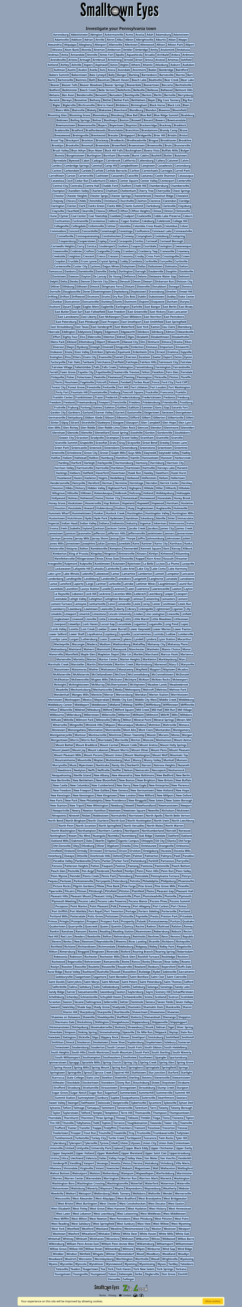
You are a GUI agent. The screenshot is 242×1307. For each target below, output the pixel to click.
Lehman (137, 599)
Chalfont (126, 186)
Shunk (149, 1027)
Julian (101, 543)
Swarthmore (166, 1098)
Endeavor (56, 352)
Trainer (72, 1128)
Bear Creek (171, 80)
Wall (155, 1168)
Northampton (87, 831)
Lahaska (98, 569)
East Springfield (176, 322)
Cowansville (60, 251)
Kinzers (142, 553)
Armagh (85, 60)
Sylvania (55, 1108)
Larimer (101, 584)
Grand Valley (130, 438)
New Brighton (146, 780)
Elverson (58, 347)
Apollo (120, 55)
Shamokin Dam (153, 1007)
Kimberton (60, 553)
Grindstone (74, 453)
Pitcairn (70, 891)
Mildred (80, 710)
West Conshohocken (132, 1203)
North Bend (55, 820)
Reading (105, 931)
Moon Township (134, 735)
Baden (152, 70)
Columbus (170, 226)
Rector (187, 931)
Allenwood (147, 45)
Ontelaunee (148, 846)
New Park (71, 800)
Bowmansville (87, 125)
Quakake (188, 921)
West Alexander (82, 1198)
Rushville (103, 972)
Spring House (62, 1067)
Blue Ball (132, 115)
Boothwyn (110, 120)
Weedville (57, 1193)
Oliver (101, 846)
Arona (149, 60)
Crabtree (76, 251)
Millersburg (73, 715)
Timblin (145, 1118)
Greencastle (79, 448)
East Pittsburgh (89, 322)
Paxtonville (162, 866)
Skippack (161, 1032)
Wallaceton (168, 1168)
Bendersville (85, 95)
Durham (172, 301)
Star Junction (157, 1072)
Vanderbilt (185, 1158)
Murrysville (59, 765)
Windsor (71, 1254)
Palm (127, 856)
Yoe (103, 1269)
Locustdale (124, 624)
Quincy (128, 926)
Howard (89, 508)
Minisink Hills (94, 725)
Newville (153, 810)
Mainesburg (59, 649)
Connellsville (65, 236)
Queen (104, 926)
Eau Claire (168, 327)
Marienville (63, 659)
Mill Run (170, 710)
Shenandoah (152, 1017)
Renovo (175, 936)
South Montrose (98, 1052)
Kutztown (119, 563)
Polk (114, 906)
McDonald (182, 674)
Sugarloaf (111, 1093)
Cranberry (129, 251)
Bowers (160, 120)
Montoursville (97, 735)
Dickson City (184, 281)
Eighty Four (70, 337)
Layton (188, 589)
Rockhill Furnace (148, 957)
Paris (96, 861)
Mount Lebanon (98, 750)
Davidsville (186, 271)
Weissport (84, 1193)
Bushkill (156, 155)
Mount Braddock (86, 745)
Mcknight (60, 684)
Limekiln (56, 614)
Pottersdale (77, 916)
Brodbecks (118, 140)
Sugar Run (95, 1093)
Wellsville (154, 1193)
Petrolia (135, 881)
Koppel (140, 558)
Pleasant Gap (165, 891)
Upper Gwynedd (62, 1153)
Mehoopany (133, 689)
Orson (123, 851)
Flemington (144, 377)
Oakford (173, 836)
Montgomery (181, 730)
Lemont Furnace (61, 604)
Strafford (59, 1088)
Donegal (174, 286)
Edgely (98, 332)
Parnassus (167, 861)
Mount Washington (137, 755)
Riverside (113, 951)
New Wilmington (97, 805)
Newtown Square (134, 810)
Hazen (78, 478)
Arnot (139, 60)
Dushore (54, 307)
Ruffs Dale (184, 967)
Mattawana (108, 669)
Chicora (71, 201)
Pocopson (61, 906)
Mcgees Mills (99, 679)
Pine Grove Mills (165, 886)
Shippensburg (140, 1022)
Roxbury (153, 967)
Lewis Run (184, 604)
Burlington (94, 155)
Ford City (167, 382)
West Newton (98, 1219)
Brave (184, 130)
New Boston (127, 780)
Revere (56, 941)
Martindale (105, 664)
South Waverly (181, 1052)
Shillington (102, 1022)
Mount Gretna (148, 745)
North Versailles (134, 825)
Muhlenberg (114, 760)
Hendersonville (60, 483)
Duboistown (156, 296)
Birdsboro (122, 105)
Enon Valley (82, 352)
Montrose (115, 735)
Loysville (124, 634)
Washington (182, 1178)
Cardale (86, 170)
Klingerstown (85, 558)
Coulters (122, 246)
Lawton (176, 589)
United (69, 1148)
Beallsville (155, 80)
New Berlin (183, 775)
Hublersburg (104, 508)
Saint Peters (129, 982)
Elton (188, 342)
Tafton (67, 1108)
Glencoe (142, 427)
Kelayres (71, 548)
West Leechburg (104, 1213)
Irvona (54, 528)
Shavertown (140, 1012)
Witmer (111, 1254)
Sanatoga (166, 987)
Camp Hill (111, 165)
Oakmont (77, 841)
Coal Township (97, 216)
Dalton (183, 266)
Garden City (58, 412)
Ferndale (186, 372)
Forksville (109, 387)
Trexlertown (60, 1133)
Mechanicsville (102, 689)
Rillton (53, 951)
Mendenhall (61, 694)
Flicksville (160, 377)
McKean (144, 679)
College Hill (180, 221)
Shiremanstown (59, 1027)
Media (119, 689)
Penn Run (167, 871)
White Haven (148, 1234)
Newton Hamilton (94, 810)
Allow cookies (212, 1301)
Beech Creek (88, 90)
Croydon (59, 261)
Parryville (183, 861)
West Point (182, 1219)
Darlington (126, 271)
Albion (129, 39)
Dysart (67, 307)
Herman (107, 483)
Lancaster (188, 574)
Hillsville (72, 493)
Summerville (164, 1093)
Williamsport (165, 1244)
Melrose (161, 689)
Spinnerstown (58, 1062)
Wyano (53, 1264)
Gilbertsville (175, 417)
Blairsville (78, 110)
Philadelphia (150, 881)
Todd (96, 1123)
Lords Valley (59, 629)
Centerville (184, 181)
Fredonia (169, 397)
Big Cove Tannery (169, 100)
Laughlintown (167, 584)
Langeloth (140, 579)
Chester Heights (76, 196)
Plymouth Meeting (64, 901)
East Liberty (89, 317)
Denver (85, 281)
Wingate (98, 1254)
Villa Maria (183, 1163)
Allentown (131, 45)
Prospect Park (110, 921)
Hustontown (57, 518)
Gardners (74, 412)
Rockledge (168, 957)
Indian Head (69, 523)
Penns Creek (91, 876)
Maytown (169, 669)
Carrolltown (56, 176)
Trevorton (168, 1128)
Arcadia (150, 55)
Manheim (153, 649)
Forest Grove (76, 387)
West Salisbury (81, 1224)
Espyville (186, 352)
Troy (131, 1133)
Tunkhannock (63, 1138)
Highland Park (117, 488)
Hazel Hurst (178, 473)
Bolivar (97, 120)
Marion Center (108, 659)
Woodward (55, 1259)
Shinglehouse (120, 1022)
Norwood (184, 831)
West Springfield (103, 1224)
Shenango (169, 1017)
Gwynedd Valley (168, 453)
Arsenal (160, 60)
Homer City (112, 498)
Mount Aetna (182, 740)
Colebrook (163, 221)
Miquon (110, 725)
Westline (116, 1229)
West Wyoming (181, 1224)
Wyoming (130, 1264)
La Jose (160, 563)
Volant (99, 1168)
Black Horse (157, 105)
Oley (76, 846)
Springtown (57, 1072)
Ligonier (177, 609)
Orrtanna (111, 851)
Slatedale (54, 1037)
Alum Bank (72, 50)
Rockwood (58, 962)
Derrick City (100, 281)
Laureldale (56, 589)
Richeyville (183, 941)
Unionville (56, 1148)
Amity (154, 50)
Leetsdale (60, 599)
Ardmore (188, 55)
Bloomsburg (101, 115)
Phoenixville (186, 881)
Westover (170, 1229)
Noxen (72, 836)
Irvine (190, 523)
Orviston (135, 851)
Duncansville (90, 301)
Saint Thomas (173, 982)
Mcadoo (183, 669)
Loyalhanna (94, 634)
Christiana (110, 201)
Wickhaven (97, 1239)
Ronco (136, 962)
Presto (154, 916)
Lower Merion (162, 629)
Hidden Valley (96, 488)
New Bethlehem (82, 780)
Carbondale (71, 170)
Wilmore (127, 1249)
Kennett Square (151, 548)
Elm (142, 342)
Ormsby (82, 851)
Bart (190, 75)
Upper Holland (85, 1153)
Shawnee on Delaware (65, 1017)
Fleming (129, 377)
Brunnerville (182, 145)
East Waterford (124, 327)
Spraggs (74, 1062)
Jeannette (84, 533)
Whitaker (104, 1234)
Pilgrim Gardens (83, 886)
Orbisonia (182, 846)
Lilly (188, 609)
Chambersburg (158, 186)
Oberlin (100, 841)
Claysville (58, 211)
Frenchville (119, 402)
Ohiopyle (147, 841)
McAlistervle (81, 674)
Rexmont (88, 941)
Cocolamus (98, 221)
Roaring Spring (165, 951)
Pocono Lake (86, 901)
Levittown (169, 604)
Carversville (85, 176)
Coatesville (144, 216)
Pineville (183, 886)
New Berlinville (60, 780)
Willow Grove (58, 1249)
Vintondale (70, 1168)
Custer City (80, 266)
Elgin (131, 337)
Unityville (82, 1148)
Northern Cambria (110, 831)
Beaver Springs (114, 85)
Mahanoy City (156, 644)
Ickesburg (147, 518)
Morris (74, 740)
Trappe (97, 1128)
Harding (63, 463)
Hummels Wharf (59, 513)
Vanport (89, 1163)
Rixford (125, 951)
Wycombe (66, 1264)
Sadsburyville (64, 977)
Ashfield (186, 60)
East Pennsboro (174, 317)
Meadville (62, 689)
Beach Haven (120, 80)
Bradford (77, 130)
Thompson (160, 1113)
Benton (147, 95)
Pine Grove (145, 886)
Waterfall (136, 1183)
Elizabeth (142, 337)
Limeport (70, 614)
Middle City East (122, 700)
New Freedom (62, 790)
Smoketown (100, 1042)
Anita (64, 55)
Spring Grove (185, 1062)
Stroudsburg (147, 1088)
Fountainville (98, 392)
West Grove (97, 1208)
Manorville (56, 654)
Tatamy (163, 1108)
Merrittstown (179, 694)
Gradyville (97, 438)
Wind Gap (168, 1249)
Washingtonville (117, 1183)
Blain (186, 105)
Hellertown (178, 478)
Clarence (155, 201)
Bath (92, 80)
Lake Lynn (54, 574)
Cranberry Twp (148, 251)
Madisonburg (121, 644)
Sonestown (62, 1047)
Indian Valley (88, 523)
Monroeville (113, 730)
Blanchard (120, 110)
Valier (103, 1158)
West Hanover (116, 1208)
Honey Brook (182, 498)
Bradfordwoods (96, 130)
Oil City (160, 841)
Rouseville (108, 967)
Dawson (73, 276)
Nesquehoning (61, 775)
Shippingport (178, 1022)
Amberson (114, 50)
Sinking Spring (87, 1032)
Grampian (112, 438)
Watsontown (60, 1188)
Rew (77, 941)
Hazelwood (64, 478)
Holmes (73, 498)
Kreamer (181, 558)
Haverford (102, 473)
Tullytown (183, 1133)
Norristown (136, 815)
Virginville (86, 1168)
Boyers (102, 125)
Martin (91, 664)
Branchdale (115, 130)
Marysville (187, 664)
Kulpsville (86, 563)
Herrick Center (169, 483)
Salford (188, 982)
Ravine (93, 931)
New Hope (182, 790)
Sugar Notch (78, 1093)
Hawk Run (134, 473)
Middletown (99, 705)
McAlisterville (62, 674)
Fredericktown (151, 397)
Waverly (92, 1188)
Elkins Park (57, 342)
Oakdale (160, 836)
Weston (156, 1229)
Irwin (64, 528)
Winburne (153, 1249)
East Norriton (152, 317)
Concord (73, 231)
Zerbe (138, 1274)
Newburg (117, 805)
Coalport (128, 216)
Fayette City (86, 372)
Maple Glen (88, 654)
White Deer (130, 1234)
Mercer (108, 694)
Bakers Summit (59, 75)
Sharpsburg (87, 1012)
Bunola (59, 155)
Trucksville (144, 1133)
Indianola (117, 523)
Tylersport (75, 1143)
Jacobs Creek (137, 528)
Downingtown (102, 291)
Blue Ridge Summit (166, 115)
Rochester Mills (110, 957)
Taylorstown (71, 1113)
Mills (175, 715)
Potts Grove (95, 916)
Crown (185, 256)
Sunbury (102, 1098)
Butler (168, 155)
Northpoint (132, 831)
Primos (52, 921)
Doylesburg (121, 291)
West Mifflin (61, 1219)
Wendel (167, 1193)
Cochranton (62, 221)
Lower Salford (58, 634)
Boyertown (116, 125)
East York (143, 327)
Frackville (152, 392)
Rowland (140, 967)
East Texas (82, 327)
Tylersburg (59, 1143)
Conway (129, 236)
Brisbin (172, 135)
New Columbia (79, 785)
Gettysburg (75, 417)
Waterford (151, 1183)
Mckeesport (180, 679)
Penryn (186, 876)
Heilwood (133, 478)
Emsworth (182, 347)
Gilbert (146, 417)
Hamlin (135, 458)
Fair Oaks (74, 362)
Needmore (64, 770)
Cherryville (163, 191)
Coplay (102, 241)
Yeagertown (90, 1269)
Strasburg (73, 1088)
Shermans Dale (65, 1022)
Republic (188, 936)
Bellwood (167, 90)
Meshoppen (72, 700)
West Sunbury (126, 1224)
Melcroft (148, 689)
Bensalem (115, 95)
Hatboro (74, 473)
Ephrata (110, 352)
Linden (138, 614)
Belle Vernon (106, 90)
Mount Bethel (64, 745)
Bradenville (62, 130)
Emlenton (137, 347)
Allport (189, 45)
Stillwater (58, 1082)
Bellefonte (124, 90)
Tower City (171, 1123)
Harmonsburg (124, 463)
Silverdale (55, 1032)
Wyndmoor (96, 1264)
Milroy (116, 720)
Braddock (180, 125)
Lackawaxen (63, 569)
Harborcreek (183, 458)
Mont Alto (129, 730)
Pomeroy (124, 906)
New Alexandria (122, 775)
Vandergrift (59, 1163)
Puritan (175, 921)
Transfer (84, 1128)
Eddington (68, 332)
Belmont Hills (184, 90)
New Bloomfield (106, 780)
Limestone (99, 614)
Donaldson (159, 286)
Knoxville (127, 558)
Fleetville (100, 377)
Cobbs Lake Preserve (167, 216)
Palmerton (151, 856)
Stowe (156, 1082)
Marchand (151, 654)
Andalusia (183, 50)
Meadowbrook (178, 684)
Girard (75, 422)
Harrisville (102, 468)
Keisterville (57, 548)
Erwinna (172, 352)
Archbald (163, 55)
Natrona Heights (164, 765)
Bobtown (62, 120)
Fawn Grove (68, 372)
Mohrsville (169, 725)
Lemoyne (80, 604)
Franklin (181, 392)
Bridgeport (128, 135)
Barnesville (166, 75)
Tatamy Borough (181, 1108)
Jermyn (56, 538)
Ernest (161, 352)
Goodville (136, 432)
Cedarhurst (98, 181)
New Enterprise (159, 785)
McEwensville (80, 679)
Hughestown (145, 508)
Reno (164, 936)
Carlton (135, 170)
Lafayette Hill (82, 569)
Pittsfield (111, 891)
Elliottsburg (86, 342)
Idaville (161, 518)
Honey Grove (57, 503)
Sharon (187, 1007)
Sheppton (184, 1017)
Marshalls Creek (58, 664)
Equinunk (124, 352)
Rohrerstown (92, 962)
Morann (164, 735)
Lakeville (87, 574)
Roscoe (157, 962)
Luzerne (115, 639)
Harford (76, 463)
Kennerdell (131, 548)
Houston (60, 508)
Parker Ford (121, 861)
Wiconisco (112, 1239)
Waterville (183, 1183)
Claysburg (184, 206)
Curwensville (62, 266)
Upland (118, 1148)
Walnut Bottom (60, 1173)
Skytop (173, 1032)
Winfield (85, 1254)
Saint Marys (91, 982)
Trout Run (89, 1133)
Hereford (94, 483)
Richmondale (106, 946)
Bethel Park (121, 100)
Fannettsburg (144, 367)
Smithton (58, 1042)
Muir (127, 760)
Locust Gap (107, 624)
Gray (122, 443)
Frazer (99, 397)
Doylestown (138, 291)
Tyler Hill (181, 1138)
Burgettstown (76, 155)
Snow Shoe (118, 1042)
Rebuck (176, 931)
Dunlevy (106, 301)
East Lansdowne (68, 317)
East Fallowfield (95, 312)
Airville (99, 39)
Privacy (112, 1295)
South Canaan (116, 1047)
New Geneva (120, 790)
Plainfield (138, 891)
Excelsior (144, 357)
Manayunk (120, 649)
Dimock (95, 286)
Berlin (158, 95)
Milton (127, 720)
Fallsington (125, 367)
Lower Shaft (77, 634)
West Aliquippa (105, 1198)
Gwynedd (150, 453)
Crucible (73, 261)
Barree (180, 75)
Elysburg (82, 347)
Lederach (140, 594)
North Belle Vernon (177, 815)
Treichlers (125, 1128)
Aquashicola (134, 55)
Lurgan (74, 639)
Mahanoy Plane (178, 644)
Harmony (141, 463)
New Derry (123, 785)
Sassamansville (88, 992)
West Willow (161, 1224)
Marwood (160, 664)
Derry (114, 281)
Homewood (147, 498)
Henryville (78, 483)
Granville (177, 438)
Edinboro (143, 332)
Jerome (67, 538)
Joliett (186, 538)
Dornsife (55, 291)
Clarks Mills (114, 206)
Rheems (121, 941)
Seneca (150, 1002)
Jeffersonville (136, 533)
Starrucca (58, 1077)
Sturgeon (183, 1088)
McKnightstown (78, 684)
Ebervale (54, 332)
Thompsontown (179, 1113)
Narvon (146, 765)
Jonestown (73, 543)
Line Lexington (155, 614)
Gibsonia (122, 417)
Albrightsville (144, 39)
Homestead (130, 498)
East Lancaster (177, 312)
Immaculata (185, 518)
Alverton (99, 50)
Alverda (86, 50)
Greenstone (147, 448)
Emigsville (122, 347)
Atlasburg (161, 65)
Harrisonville (84, 468)
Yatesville (62, 1269)
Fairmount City (168, 362)
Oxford (117, 856)
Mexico (87, 700)
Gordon (150, 432)
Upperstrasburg (179, 1153)
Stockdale (73, 1082)
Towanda (156, 1123)
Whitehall (54, 1239)
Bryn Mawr (95, 150)
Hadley (186, 453)
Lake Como (158, 569)
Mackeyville (61, 644)
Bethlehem (138, 100)
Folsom (113, 382)
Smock (70, 1042)
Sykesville (170, 1103)
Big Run (188, 100)
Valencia (91, 1158)
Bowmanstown (65, 125)
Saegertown (83, 977)
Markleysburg (168, 659)
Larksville (114, 584)
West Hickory (157, 1208)
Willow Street (94, 1249)
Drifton (64, 296)
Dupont (144, 301)
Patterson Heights (76, 866)
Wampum (127, 1173)
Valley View (134, 1158)
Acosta (139, 34)
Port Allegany (142, 906)
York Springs (165, 1269)
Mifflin (139, 705)
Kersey (176, 548)
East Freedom (117, 312)
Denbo (74, 281)
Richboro (168, 941)
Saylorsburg (135, 992)
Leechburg (155, 594)
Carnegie (166, 170)
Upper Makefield (108, 1153)
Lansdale (171, 579)
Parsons (57, 866)
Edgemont (111, 332)
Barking (134, 75)
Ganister (147, 407)
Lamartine (128, 574)
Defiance (129, 276)
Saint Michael (110, 982)
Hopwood (158, 503)
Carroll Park (182, 170)
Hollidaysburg (165, 493)
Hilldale (149, 488)
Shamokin (134, 1007)
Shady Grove (101, 1007)
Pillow (100, 886)
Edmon (170, 332)
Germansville (56, 417)
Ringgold (83, 951)
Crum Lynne (89, 261)
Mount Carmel (109, 745)
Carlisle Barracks (117, 170)
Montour (80, 735)
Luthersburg (89, 639)
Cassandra (118, 176)
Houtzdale (74, 508)
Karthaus (176, 543)
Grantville (162, 438)
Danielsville (85, 271)
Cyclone (95, 266)
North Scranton (86, 825)
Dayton (86, 276)
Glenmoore (171, 427)
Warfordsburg (165, 1173)
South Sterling (161, 1052)
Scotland (160, 997)
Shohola (119, 1027)
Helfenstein (149, 478)
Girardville (88, 422)
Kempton (116, 548)
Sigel (171, 1027)
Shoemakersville (101, 1027)
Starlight (186, 1072)
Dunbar (57, 301)
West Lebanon (82, 1213)
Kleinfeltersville (65, 558)
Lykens (126, 639)
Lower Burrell (118, 629)
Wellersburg (102, 1193)
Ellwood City (130, 342)
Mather (94, 669)
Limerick (84, 614)
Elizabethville (180, 337)
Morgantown (59, 740)
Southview (129, 1057)
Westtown (59, 1234)
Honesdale (164, 498)
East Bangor (152, 307)
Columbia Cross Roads (147, 226)
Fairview (186, 362)
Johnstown (173, 538)
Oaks (89, 841)
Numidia (113, 836)
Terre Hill (126, 1113)
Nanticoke (102, 765)
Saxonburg (107, 992)
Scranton (55, 1002)
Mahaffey (139, 644)
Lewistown (91, 609)
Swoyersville (120, 1103)
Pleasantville (123, 896)
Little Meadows (162, 619)
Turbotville (82, 1138)
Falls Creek (109, 367)
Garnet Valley (104, 412)
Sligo (95, 1037)
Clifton (123, 211)
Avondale (124, 70)
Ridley (153, 946)
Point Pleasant (99, 906)
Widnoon (128, 1239)
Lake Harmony (177, 569)
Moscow (148, 740)
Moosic (151, 735)
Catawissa (57, 181)
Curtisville (181, 261)
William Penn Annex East (83, 1244)
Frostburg (186, 402)
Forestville (94, 387)
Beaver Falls (69, 85)
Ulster (124, 1143)
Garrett (120, 412)
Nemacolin (142, 770)
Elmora (166, 342)
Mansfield (71, 654)
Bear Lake (187, 80)
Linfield (186, 614)
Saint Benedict (118, 977)
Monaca (184, 725)
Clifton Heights (140, 211)
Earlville (137, 307)
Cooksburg (161, 236)
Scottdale (187, 997)
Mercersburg (124, 694)
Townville (186, 1123)
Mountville (84, 760)
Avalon (82, 70)
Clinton (168, 211)
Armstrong (115, 60)
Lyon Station (167, 639)
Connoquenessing (87, 236)
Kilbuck (187, 548)
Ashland (52, 65)
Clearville (87, 211)
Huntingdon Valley (157, 513)
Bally (111, 75)
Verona (137, 1163)
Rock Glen (128, 957)
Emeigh (95, 347)
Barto (51, 80)
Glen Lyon (184, 422)
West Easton (176, 1203)
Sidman (160, 1027)
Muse (72, 765)
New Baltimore (144, 775)
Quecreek (91, 926)
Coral (112, 241)
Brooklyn (57, 145)
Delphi (54, 281)
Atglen (124, 65)
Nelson (128, 770)
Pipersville (55, 891)
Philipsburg (168, 881)
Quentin (116, 926)
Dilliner (55, 286)
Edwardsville (185, 332)
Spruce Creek (102, 1072)
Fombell (126, 382)
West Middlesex (150, 1213)
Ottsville (82, 856)
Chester (59, 196)
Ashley (64, 65)
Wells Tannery (121, 1193)
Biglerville (69, 105)
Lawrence (143, 589)
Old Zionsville (62, 846)
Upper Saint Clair (156, 1153)
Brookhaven (169, 140)
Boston (124, 120)
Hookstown (75, 503)
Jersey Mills (82, 538)
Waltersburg (111, 1173)
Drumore (93, 296)
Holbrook (121, 493)
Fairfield (118, 362)
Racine (139, 926)
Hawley (148, 473)
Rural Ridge (54, 972)
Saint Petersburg (151, 982)
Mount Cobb (129, 745)
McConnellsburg (138, 674)
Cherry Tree (146, 191)
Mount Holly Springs (173, 745)
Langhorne (156, 579)
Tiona (166, 1118)
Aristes (72, 60)
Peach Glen (58, 871)
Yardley (173, 1264)
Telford (85, 1113)
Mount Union (114, 755)
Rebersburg (161, 931)
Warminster (184, 1173)
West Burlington (86, 1203)
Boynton (131, 125)
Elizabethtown (160, 337)
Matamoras (79, 669)
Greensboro (111, 448)
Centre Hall (92, 186)
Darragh (140, 271)
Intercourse (176, 523)
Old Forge (184, 841)
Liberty (120, 609)
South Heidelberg (175, 1047)
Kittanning (182, 553)
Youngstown (63, 1274)
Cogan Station (130, 221)
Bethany (95, 100)
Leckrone (105, 594)
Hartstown (133, 468)
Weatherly (170, 1188)
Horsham (172, 503)
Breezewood (62, 135)
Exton (178, 357)
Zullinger (128, 1279)
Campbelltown (128, 165)
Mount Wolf (159, 755)
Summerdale (128, 1093)
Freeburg (183, 397)
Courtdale (149, 246)
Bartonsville (65, 80)
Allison (160, 45)
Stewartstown (181, 1077)
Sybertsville (138, 1103)
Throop (120, 1118)
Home (99, 498)
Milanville (66, 710)
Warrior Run (129, 1178)
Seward (55, 1007)
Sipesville (128, 1032)
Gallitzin (133, 407)
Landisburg (91, 579)
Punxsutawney (158, 921)
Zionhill (183, 1274)
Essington (56, 357)
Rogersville (74, 962)
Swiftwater (88, 1103)
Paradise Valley (63, 861)
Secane (79, 1002)
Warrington (111, 1178)
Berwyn (67, 100)
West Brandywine (149, 1198)
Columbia (124, 226)
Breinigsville (81, 135)
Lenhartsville (97, 604)
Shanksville (172, 1007)
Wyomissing (147, 1264)
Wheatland (89, 1234)
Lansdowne (187, 579)
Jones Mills (57, 543)
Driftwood (78, 296)
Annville (92, 55)
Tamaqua (93, 1108)
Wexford (73, 1234)
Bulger (185, 150)
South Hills (79, 1052)
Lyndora (151, 639)
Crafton (89, 251)
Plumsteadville (152, 896)
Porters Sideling (148, 911)
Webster (184, 1188)
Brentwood (98, 135)
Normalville (118, 815)
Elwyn (70, 347)
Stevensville (162, 1077)
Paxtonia (147, 866)
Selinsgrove (93, 1002)
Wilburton (142, 1239)
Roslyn (55, 967)
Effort (56, 337)
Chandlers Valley (78, 191)
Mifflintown (170, 705)
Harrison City (175, 463)
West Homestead (180, 1208)
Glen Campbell (150, 422)
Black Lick (173, 105)
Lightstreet (162, 609)
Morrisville (121, 740)
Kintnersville (126, 553)
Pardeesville (83, 861)
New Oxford (183, 795)
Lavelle (106, 589)
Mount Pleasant (179, 750)
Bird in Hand (105, 105)
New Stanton (58, 805)
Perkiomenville (83, 881)
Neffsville (103, 770)
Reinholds (139, 936)
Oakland (186, 836)
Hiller (159, 488)
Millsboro (186, 715)
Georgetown (184, 412)
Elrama (177, 342)
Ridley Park (167, 946)
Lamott (159, 574)
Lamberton (145, 574)
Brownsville (154, 145)
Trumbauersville (163, 1133)
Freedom (55, 402)
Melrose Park (177, 689)
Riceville (154, 941)
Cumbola (136, 261)
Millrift (164, 715)
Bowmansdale (176, 120)
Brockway (102, 140)
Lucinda (158, 634)
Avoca (111, 70)
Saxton (120, 992)
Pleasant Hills (59, 896)
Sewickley (68, 1007)
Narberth (133, 765)
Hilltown (86, 493)
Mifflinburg (153, 705)
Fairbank (88, 362)
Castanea (147, 176)
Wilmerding (112, 1249)
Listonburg (115, 619)
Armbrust (99, 60)
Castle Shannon (165, 176)
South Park (142, 1052)
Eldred (121, 337)
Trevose (182, 1128)
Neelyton (80, 770)
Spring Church (112, 1062)
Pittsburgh (96, 891)
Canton (56, 170)
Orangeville (166, 846)
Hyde (88, 518)
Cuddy (124, 261)
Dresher (171, 291)
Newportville (61, 810)
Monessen (58, 730)
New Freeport (82, 790)
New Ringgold (137, 800)
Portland (184, 911)
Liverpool (60, 624)
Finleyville (57, 377)
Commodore (58, 231)
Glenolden (187, 427)
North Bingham (76, 820)
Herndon (151, 483)
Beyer (152, 100)
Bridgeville (145, 135)
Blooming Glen (57, 115)
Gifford (134, 417)
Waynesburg (152, 1188)
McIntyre (130, 679)
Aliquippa (70, 45)
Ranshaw (67, 931)
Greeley (165, 443)
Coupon (136, 246)
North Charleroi (98, 820)
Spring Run (119, 1067)
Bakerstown (79, 75)
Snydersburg (135, 1042)
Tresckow (154, 1128)
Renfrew (153, 936)
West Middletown (174, 1213)
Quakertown (57, 926)
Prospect (92, 921)
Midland (114, 705)
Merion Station (158, 694)
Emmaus (151, 347)
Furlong (86, 407)
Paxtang (133, 866)
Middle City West (146, 700)
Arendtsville (58, 60)
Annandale (77, 55)
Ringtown (98, 951)
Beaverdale (134, 85)
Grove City (91, 453)
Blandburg (136, 110)
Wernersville (183, 1193)
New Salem (156, 800)
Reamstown (144, 931)
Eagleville (107, 307)
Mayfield (141, 669)
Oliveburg (87, 846)
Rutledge (145, 972)
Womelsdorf (126, 1254)
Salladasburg (110, 987)
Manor (186, 649)
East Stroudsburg (61, 327)
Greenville (58, 453)
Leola (136, 604)
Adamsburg (163, 34)
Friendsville (169, 402)
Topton (106, 1123)
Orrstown (96, 851)
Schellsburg (56, 997)
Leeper (169, 594)
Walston (94, 1173)
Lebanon (77, 594)
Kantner (146, 543)
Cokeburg (148, 221)
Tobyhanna (83, 1123)
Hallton (94, 458)
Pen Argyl (88, 871)
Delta (63, 281)
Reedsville (94, 936)
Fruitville (59, 407)
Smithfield (172, 1037)
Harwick (182, 468)
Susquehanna (130, 1098)
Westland (102, 1229)
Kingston (110, 553)
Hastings (61, 473)
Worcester (85, 1259)
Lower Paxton (182, 629)
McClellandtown (102, 674)
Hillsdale (184, 488)
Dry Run (118, 296)
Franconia (166, 392)
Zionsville (114, 1279)
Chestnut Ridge (164, 196)
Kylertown (134, 563)
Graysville (134, 443)
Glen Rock (128, 427)
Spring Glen (166, 1062)
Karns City (161, 543)
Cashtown (102, 176)
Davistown (59, 276)
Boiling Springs (80, 120)
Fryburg (73, 407)
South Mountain (121, 1052)
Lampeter (172, 574)
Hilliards (170, 488)
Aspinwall (101, 65)
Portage (131, 911)
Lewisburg (75, 609)
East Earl (77, 312)
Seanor (67, 1002)
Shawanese (157, 1012)
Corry (80, 246)
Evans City (89, 357)
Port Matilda (78, 911)
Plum (137, 896)
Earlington (123, 307)
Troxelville (120, 1133)
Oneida (126, 846)
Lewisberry (58, 609)
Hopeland (128, 503)
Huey (131, 508)
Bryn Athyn (78, 150)
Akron (111, 39)
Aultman (59, 70)
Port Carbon (161, 906)
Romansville (111, 962)
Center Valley (149, 181)
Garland (88, 412)
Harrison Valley (64, 468)
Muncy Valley (152, 760)
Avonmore (139, 70)
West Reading (60, 1224)
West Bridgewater (175, 1198)
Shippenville (160, 1022)
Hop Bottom (111, 503)
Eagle (77, 307)
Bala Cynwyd (97, 75)
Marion (91, 659)
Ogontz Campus (128, 841)
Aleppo (182, 39)
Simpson (70, 1032)
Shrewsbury (135, 1027)
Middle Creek (167, 700)
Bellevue (152, 90)
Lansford (65, 584)
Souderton (98, 1047)
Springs (183, 1067)
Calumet (172, 160)
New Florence (180, 785)
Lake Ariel (128, 569)
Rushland (89, 972)
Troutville (105, 1133)
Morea (175, 735)
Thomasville (143, 1113)
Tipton (190, 1118)
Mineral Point (142, 720)
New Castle (60, 785)
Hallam (67, 458)
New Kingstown (106, 795)
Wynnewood (114, 1264)
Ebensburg (184, 327)
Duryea (184, 301)
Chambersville (180, 186)
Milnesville (103, 720)
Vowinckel (112, 1168)
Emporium (166, 347)
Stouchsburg (141, 1082)
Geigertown (151, 412)
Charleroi (97, 191)
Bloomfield (179, 110)
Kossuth (168, 558)
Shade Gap (84, 1007)
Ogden (111, 841)
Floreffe (186, 377)
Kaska (188, 543)
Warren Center (74, 1178)
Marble (138, 654)
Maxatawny (126, 669)
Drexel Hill (185, 291)
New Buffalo (183, 780)
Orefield (56, 851)
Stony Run (123, 1082)
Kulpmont (70, 563)
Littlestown (181, 619)
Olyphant (113, 846)
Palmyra (166, 856)
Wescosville (62, 1198)
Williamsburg (145, 1244)
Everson (131, 357)
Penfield (117, 871)
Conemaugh (108, 231)
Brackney (165, 125)
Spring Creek (148, 1062)
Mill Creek (142, 710)
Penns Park (108, 876)
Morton (135, 740)
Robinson (76, 957)
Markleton (149, 659)
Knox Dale (112, 558)
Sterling (134, 1077)
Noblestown (101, 815)
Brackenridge (148, 125)
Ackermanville (114, 34)
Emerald (107, 347)
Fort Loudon (158, 387)
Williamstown (184, 1244)
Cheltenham (128, 191)
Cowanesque (182, 246)
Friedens (134, 402)
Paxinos (120, 866)
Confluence (142, 231)
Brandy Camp (169, 130)
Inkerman (159, 523)
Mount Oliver (140, 750)
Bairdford (182, 70)
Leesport (182, 594)
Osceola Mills (182, 851)
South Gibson (153, 1047)
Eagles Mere (91, 307)
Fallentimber (83, 367)
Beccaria (167, 85)
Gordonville (164, 432)
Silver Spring (185, 1027)
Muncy (137, 760)
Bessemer (80, 100)
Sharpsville (104, 1012)
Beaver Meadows (91, 85)
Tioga (156, 1118)
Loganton (140, 624)
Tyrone (104, 1143)
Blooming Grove (79, 115)
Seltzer (124, 1002)
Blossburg (117, 115)
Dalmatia (171, 266)
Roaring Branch (143, 951)
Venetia (115, 1163)
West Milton (79, 1219)
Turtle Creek (116, 1138)
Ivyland (87, 528)
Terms (102, 1295)
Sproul (88, 1072)
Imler (171, 518)
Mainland (75, 649)
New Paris (56, 800)
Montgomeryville (61, 735)
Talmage (79, 1108)
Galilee (121, 407)
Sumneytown (86, 1098)
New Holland (164, 790)
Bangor (122, 75)
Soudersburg (80, 1047)
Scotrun (173, 997)
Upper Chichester (162, 1148)
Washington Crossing (91, 1183)
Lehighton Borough (117, 599)
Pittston (124, 891)
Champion (58, 191)
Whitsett (81, 1239)
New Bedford (165, 775)
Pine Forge (129, 886)
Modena (140, 725)
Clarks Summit (133, 206)
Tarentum (141, 1108)
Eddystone (85, 332)
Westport (184, 1229)
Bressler (113, 135)
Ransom (81, 931)
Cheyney (57, 201)
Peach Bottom (181, 866)
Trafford (60, 1128)
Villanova (55, 1168)
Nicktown (183, 810)
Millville (68, 720)
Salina (73, 987)
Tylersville (90, 1143)
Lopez (184, 624)
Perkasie (65, 881)
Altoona (57, 50)
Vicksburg (167, 1163)
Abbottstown (79, 34)
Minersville (60, 725)
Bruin (168, 145)
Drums (105, 296)
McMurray (98, 684)
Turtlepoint (134, 1138)
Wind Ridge (184, 1249)
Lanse (53, 584)
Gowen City (66, 438)
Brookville (72, 145)
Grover (104, 453)
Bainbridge (166, 70)
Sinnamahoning (109, 1032)
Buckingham (133, 150)
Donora (187, 286)
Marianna (186, 654)
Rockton (183, 957)
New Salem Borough (179, 800)
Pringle (64, 921)
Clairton (141, 201)
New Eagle (139, 785)
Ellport (100, 342)
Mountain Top (179, 755)
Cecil (69, 181)
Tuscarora (150, 1138)
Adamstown (181, 34)
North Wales (155, 825)
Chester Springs (120, 196)
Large (89, 584)
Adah (150, 34)
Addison (76, 39)
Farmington (163, 367)
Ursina (54, 1158)
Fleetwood (115, 377)
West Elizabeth (60, 1208)
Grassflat (101, 443)
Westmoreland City (136, 1229)
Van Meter (151, 1158)
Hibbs (69, 488)
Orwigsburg (150, 851)
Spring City (130, 1062)
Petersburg (120, 881)
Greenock (95, 448)
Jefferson (99, 533)
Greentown (164, 448)
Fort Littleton (139, 387)
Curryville (166, 261)
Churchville (126, 201)
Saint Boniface (139, 977)
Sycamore (155, 1103)
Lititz (128, 619)
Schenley (72, 997)
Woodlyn (183, 1254)
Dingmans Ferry (112, 286)
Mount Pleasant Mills (67, 755)
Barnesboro (149, 75)
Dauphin (171, 271)
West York (58, 1229)
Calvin (185, 160)
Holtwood (86, 498)
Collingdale (78, 226)
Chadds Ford (110, 186)
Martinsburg (144, 664)
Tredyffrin (110, 1128)
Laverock (119, 589)
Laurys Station (89, 589)
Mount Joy (78, 750)
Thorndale (54, 1118)
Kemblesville (99, 548)
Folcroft (101, 382)
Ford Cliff (181, 382)
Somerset (184, 1042)
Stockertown (90, 1082)
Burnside (124, 155)
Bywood (74, 160)
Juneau (111, 543)
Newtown (114, 810)
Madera (92, 644)
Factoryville (58, 362)
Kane (136, 543)
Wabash (127, 1168)
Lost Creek (88, 629)
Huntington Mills (183, 513)
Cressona (127, 256)
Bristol (183, 135)
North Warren (174, 825)
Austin (71, 70)
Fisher (70, 377)
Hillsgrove (58, 493)
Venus (127, 1163)
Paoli (177, 856)
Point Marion (78, 906)
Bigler (56, 105)
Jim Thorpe (128, 538)
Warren (57, 1178)
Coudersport (107, 246)
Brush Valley (61, 150)
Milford (107, 710)
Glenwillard (102, 432)
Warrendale (93, 1178)
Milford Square (124, 710)
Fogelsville (87, 382)
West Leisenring (127, 1213)
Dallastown (155, 266)
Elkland (72, 342)
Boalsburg (187, 115)
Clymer (63, 216)
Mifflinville (187, 705)
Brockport (72, 140)
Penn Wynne (59, 876)
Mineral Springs (164, 720)
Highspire (135, 488)
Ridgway (141, 946)
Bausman (104, 80)
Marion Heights (130, 659)
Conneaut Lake (162, 231)
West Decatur (157, 1203)
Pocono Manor (137, 901)
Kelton (84, 548)
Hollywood (58, 498)
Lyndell (138, 639)
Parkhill (153, 861)
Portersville (169, 911)
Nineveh (74, 815)
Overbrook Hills (100, 856)
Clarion (71, 206)
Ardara (175, 55)
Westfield (73, 1229)
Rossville (80, 967)
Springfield (169, 1067)
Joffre (141, 538)
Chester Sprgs (99, 196)
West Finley (80, 1208)
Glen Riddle (88, 427)
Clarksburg (153, 206)
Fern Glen (172, 372)
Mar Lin (126, 654)
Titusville (68, 1123)
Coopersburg (67, 241)
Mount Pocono (93, 755)
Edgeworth (128, 332)
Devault (125, 281)
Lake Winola (71, 574)
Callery (160, 160)
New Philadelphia (91, 800)
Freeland (69, 402)
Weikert (71, 1193)
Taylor (56, 1113)
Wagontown (142, 1168)
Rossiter (67, 967)
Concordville (90, 231)
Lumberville (185, 634)
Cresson (113, 256)
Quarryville (75, 926)
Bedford (54, 90)
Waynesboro (134, 1188)
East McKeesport (110, 317)
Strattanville (91, 1088)
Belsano (54, 95)
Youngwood (98, 1274)
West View (144, 1224)
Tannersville (125, 1108)
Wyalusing (187, 1259)
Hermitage (136, 483)
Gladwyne (103, 422)
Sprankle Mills (91, 1062)
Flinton (173, 377)
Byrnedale (60, 160)
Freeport (104, 402)
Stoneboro (108, 1082)
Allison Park (175, 45)
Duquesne (158, 301)
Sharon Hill (70, 1012)
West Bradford (126, 1198)
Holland (148, 493)
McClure (120, 674)
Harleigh (89, 463)
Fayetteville (103, 372)
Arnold (128, 60)
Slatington (69, 1037)
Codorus (113, 221)
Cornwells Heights (63, 246)
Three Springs (104, 1118)
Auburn (175, 65)
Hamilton (122, 458)
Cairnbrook (113, 160)
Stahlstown (139, 1072)
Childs (82, 201)
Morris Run (88, 740)
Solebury (170, 1042)
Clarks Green (96, 206)
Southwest (146, 1057)
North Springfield (110, 825)
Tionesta (177, 1118)
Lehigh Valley (78, 599)
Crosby (139, 256)
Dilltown (81, 286)
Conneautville (183, 231)
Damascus (55, 271)
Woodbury (153, 1254)
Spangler (161, 1057)
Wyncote (81, 1264)
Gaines (97, 407)
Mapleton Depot (108, 654)
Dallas (142, 266)
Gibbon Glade (94, 417)
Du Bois (130, 296)
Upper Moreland (131, 1153)
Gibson (109, 417)
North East (118, 820)
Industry (131, 523)
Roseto (185, 962)
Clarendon (169, 201)
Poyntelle (142, 916)
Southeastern (111, 1057)
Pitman (81, 891)
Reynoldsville (104, 941)
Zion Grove (168, 1274)
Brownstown (136, 145)
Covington (165, 246)
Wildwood (168, 1239)
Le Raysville (61, 594)
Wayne (118, 1188)
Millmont (152, 715)
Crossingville (170, 256)
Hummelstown (81, 513)
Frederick (112, 397)
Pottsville (127, 916)
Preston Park (169, 916)
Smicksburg (155, 1037)
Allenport (100, 45)
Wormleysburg (104, 1259)
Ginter (55, 422)
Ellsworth (114, 342)
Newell (129, 805)
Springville (74, 1072)
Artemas (173, 60)
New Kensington (83, 795)
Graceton (82, 438)
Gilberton (159, 417)
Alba (120, 39)
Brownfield (119, 145)
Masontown (61, 669)
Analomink (167, 50)
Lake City (143, 569)
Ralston (177, 926)
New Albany (101, 775)
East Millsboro (132, 317)
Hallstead (80, 458)
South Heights (60, 1052)
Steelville (121, 1077)
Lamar (115, 574)
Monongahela (77, 730)
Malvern (89, 649)
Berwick (54, 100)
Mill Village (185, 710)
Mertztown (55, 700)
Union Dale (166, 1143)
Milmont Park (85, 720)
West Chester (108, 1203)
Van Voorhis (168, 1158)
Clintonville (182, 211)
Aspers (88, 65)
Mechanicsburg (81, 689)
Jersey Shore (100, 538)
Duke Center (186, 296)
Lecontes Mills (122, 594)
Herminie (121, 483)
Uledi (114, 1143)
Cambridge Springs (76, 165)
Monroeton (95, 730)
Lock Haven (90, 624)
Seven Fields (165, 1002)
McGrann (116, 679)
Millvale (56, 720)
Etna (68, 357)
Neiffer (116, 770)
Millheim (138, 715)
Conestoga (126, 231)
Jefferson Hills (116, 533)
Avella (94, 70)
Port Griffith (60, 911)
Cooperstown (87, 241)
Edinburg (157, 332)
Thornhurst (71, 1118)
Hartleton (117, 468)
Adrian (88, 39)
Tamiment (107, 1108)
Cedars (112, 181)
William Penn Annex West (118, 1244)
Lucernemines (142, 634)
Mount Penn (159, 750)
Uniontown (182, 1143)
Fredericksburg (130, 397)
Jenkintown (155, 533)
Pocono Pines (158, 901)
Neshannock (176, 770)
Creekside (58, 256)
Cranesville (167, 251)
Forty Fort (62, 392)
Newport (186, 805)
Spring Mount (100, 1067)
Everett (119, 357)
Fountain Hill (79, 392)
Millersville (109, 715)
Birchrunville (86, 105)
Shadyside (118, 1007)
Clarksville (169, 206)
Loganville (155, 624)
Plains (150, 891)
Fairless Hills (148, 362)
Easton (155, 327)
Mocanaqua (125, 725)
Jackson (99, 528)
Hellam (163, 478)
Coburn (187, 216)
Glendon (156, 427)
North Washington (63, 831)
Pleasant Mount (80, 896)
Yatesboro (186, 1264)
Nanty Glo (118, 765)
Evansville (105, 357)
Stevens (147, 1077)
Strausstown (109, 1088)
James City (167, 528)
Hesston (57, 488)
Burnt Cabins (140, 155)
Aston (114, 65)
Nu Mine (84, 836)
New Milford (146, 795)
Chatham (112, 191)
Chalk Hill (140, 186)
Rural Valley (72, 972)
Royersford (168, 967)
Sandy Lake (182, 987)
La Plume (173, 563)
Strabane (184, 1082)
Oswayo (69, 856)
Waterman (167, 1183)
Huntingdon (135, 513)
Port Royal (95, 911)
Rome (125, 962)
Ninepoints (59, 815)
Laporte (79, 584)
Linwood (77, 619)
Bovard (148, 120)
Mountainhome (65, 760)
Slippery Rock (109, 1037)
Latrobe (128, 584)
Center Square (128, 181)
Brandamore (149, 130)
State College (75, 1077)
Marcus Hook (169, 654)
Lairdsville (112, 569)
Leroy (146, 604)
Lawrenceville (160, 589)
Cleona (100, 211)
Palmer (137, 856)
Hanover (166, 458)
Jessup (114, 538)
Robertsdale (185, 951)
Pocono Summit (180, 901)
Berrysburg (185, 95)
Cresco (101, 256)
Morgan (187, 735)
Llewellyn (74, 624)
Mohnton (154, 725)
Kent (166, 548)
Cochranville (80, 221)
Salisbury (85, 987)
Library (131, 609)
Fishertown (84, 377)
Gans (158, 407)
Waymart (106, 1188)
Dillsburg (68, 286)
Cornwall (151, 241)
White (116, 1234)
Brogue (153, 140)
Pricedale (186, 916)
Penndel (75, 876)
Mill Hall (157, 710)
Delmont (184, 276)
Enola (68, 352)
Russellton (129, 972)
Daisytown (128, 266)
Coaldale (115, 216)
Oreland (69, 851)
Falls (97, 367)
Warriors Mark (148, 1178)
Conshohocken (111, 236)
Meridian (141, 694)
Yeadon (75, 1269)
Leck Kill (91, 594)
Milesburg (93, 710)
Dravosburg (156, 291)
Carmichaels (150, 170)
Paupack (107, 866)
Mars (182, 659)
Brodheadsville (137, 140)
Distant (130, 286)
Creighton (74, 256)
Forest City (59, 387)
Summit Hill (182, 1093)
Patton (95, 866)
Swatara (181, 1098)
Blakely (92, 110)
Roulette (94, 967)
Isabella (75, 528)
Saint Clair (157, 977)
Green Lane (179, 443)
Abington (96, 34)
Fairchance (103, 362)
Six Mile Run (145, 1032)
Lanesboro (124, 579)
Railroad (163, 926)
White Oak (182, 1234)
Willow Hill (76, 1249)
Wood (140, 1254)
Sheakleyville (105, 1017)
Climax (156, 211)
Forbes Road (141, 382)
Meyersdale (101, 700)
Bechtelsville (183, 85)
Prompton (77, 921)
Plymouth (185, 896)
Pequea (53, 881)
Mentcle (96, 694)
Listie (102, 619)
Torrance (119, 1123)
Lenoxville (124, 604)
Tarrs (153, 1108)
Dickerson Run (164, 281)
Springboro (135, 1067)
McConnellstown (162, 674)
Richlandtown (87, 946)
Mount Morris (120, 750)
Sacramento (187, 972)
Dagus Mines (110, 266)
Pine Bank (113, 886)
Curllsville (150, 261)
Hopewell (143, 503)
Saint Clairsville (177, 977)
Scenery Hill (163, 992)
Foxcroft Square (133, 392)
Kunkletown (102, 563)
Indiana (104, 523)
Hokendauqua (103, 493)
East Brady (186, 307)
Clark (82, 206)
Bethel (107, 100)
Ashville (76, 65)
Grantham (147, 438)
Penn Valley (183, 871)
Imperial (53, 523)
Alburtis (161, 39)
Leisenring (152, 599)
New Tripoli (76, 805)
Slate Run (186, 1032)
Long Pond (171, 624)
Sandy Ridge (57, 992)
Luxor (103, 639)
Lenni (111, 604)
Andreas (53, 55)
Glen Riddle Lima (109, 427)
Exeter (157, 357)
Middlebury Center (60, 705)
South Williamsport (67, 1057)
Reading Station (123, 931)
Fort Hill (123, 387)
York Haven (123, 1269)
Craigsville (103, 251)
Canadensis (164, 165)
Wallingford (185, 1168)
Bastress (81, 80)
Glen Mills (54, 427)
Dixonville (143, 286)
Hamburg (107, 458)
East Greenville (137, 312)
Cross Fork (153, 256)
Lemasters (168, 599)
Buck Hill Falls (114, 150)
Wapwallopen (145, 1173)
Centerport (167, 181)
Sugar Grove (60, 1093)
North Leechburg (183, 820)
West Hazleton (137, 1208)
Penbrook (103, 871)
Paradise (188, 856)
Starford (173, 1072)
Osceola (166, 851)
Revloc (67, 941)
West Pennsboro (120, 1219)
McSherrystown (117, 684)
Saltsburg (139, 987)
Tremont (139, 1128)
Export (167, 357)
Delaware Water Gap (162, 276)
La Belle (148, 563)
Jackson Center (116, 528)
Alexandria (55, 45)
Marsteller (78, 664)
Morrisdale (105, 740)
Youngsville (80, 1274)
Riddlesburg (126, 946)
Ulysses (135, 1143)
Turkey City (98, 1138)
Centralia (76, 186)
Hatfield (88, 473)
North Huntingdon (139, 820)
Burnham (109, 155)
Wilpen (140, 1249)
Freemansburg (86, 402)
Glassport (132, 422)
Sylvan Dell (186, 1103)
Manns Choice (171, 649)
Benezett (101, 95)
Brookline (185, 140)
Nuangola (99, 836)
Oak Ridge (145, 836)
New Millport (165, 795)
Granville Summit (66, 443)
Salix (97, 987)
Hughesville (163, 508)
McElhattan (61, 679)
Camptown (148, 165)
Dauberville (155, 271)
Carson (71, 176)
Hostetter (187, 503)
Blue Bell (146, 115)
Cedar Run (82, 181)
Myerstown (86, 765)
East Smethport (131, 322)
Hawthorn (162, 473)
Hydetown (116, 518)
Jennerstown (185, 533)
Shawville (89, 1017)
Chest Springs (181, 191)
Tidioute (133, 1118)
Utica (64, 1158)
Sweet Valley (57, 1103)
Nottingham (58, 836)
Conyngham (144, 236)
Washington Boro (63, 1183)
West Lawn (63, 1213)
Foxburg (114, 392)
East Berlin (170, 307)
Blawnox (164, 110)
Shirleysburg (80, 1027)
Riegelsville (184, 946)
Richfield (56, 946)
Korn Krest (154, 558)
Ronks (146, 962)
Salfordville (59, 987)
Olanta (171, 841)
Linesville (173, 614)
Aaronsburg (60, 34)
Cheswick (182, 196)
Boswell (136, 120)
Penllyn (129, 871)
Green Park (61, 448)
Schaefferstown (183, 992)
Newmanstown (168, 805)
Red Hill (53, 936)
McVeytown (137, 684)
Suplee (114, 1098)
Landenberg (55, 579)
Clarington (58, 206)
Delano (142, 276)
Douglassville (71, 291)
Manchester (137, 649)
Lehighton (95, 599)
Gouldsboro (182, 432)
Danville (101, 271)
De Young (115, 276)
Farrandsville (181, 367)
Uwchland (76, 1158)
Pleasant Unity (102, 896)
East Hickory (158, 312)
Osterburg (54, 856)
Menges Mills (80, 694)
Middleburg (186, 700)
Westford (87, 1229)
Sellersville (110, 1002)
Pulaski (141, 921)
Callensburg (146, 160)
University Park (101, 1148)
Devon (136, 281)
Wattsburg (78, 1188)
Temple (97, 1113)
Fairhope (132, 362)
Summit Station (65, 1098)
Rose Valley (171, 962)
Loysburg (111, 634)
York (111, 1269)
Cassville (132, 176)
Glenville (86, 432)
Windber (58, 1254)
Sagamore (99, 977)
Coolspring (178, 236)
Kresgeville (55, 563)
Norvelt (171, 831)
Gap (166, 407)
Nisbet (86, 815)
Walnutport (79, 1173)
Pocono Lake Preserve (111, 901)
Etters (77, 357)
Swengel (73, 1103)
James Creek (184, 528)
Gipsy (64, 422)
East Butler (62, 312)
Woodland (168, 1254)
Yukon (112, 1274)
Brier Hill (159, 135)
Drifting (52, 296)
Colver (184, 226)
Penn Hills (152, 871)
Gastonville (134, 412)
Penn (140, 871)
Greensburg (129, 448)
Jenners (170, 533)
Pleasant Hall (184, 891)
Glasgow (118, 422)
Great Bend (150, 443)
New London (127, 795)
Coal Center (78, 216)
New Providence (115, 800)
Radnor (151, 926)
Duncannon (72, 301)
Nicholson (168, 810)
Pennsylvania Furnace (165, 876)
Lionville (90, 619)
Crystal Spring (108, 261)
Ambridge (141, 50)
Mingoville (76, 725)
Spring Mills (81, 1067)
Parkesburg (138, 861)
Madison (105, 644)
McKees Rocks (161, 679)
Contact (125, 1295)
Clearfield (72, 211)
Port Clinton (179, 906)
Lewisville (106, 609)
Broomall (87, 145)
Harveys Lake (166, 468)
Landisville (108, 579)
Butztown (181, 155)
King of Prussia (79, 553)
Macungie (78, 644)
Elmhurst (154, 342)
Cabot (86, 160)
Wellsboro (139, 1193)
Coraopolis (125, 241)
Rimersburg (67, 951)
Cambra (57, 165)
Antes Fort (107, 55)
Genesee (167, 412)
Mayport (155, 669)
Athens (135, 65)
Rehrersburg (122, 936)
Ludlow (170, 634)
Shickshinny (84, 1022)
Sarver (71, 992)
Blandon (151, 110)
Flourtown (71, 382)
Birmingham (139, 105)
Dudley (171, 296)
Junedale (124, 543)
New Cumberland (102, 785)
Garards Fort (180, 407)
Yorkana (181, 1269)
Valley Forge (117, 1158)
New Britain (165, 780)
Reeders (79, 936)
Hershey (186, 483)
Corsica (91, 246)
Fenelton (158, 372)
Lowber (102, 629)
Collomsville (96, 226)
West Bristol (66, 1203)
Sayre (149, 992)
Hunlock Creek (115, 513)
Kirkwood (167, 553)
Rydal (156, 972)
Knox (100, 558)
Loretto (74, 629)
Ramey (188, 926)
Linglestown (61, 619)
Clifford (112, 211)
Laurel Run (185, 584)
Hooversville (93, 503)
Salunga (153, 987)
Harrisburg (157, 463)
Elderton (108, 337)
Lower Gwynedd (139, 629)
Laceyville (188, 563)
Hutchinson (74, 518)
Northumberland (153, 831)
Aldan (172, 39)
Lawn (130, 589)
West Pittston (163, 1219)
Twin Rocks (166, 1138)
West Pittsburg (142, 1219)
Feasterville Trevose (126, 372)
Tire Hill (55, 1123)
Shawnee (173, 1012)
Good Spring (120, 432)
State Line (92, 1077)
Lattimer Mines (146, 584)
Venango (102, 1163)
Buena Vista (151, 150)
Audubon (189, 65)
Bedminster (69, 90)
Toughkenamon (137, 1123)
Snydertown (154, 1042)
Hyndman (132, 518)
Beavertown (151, 85)
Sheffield (122, 1017)
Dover (86, 291)
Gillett (190, 417)
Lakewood (102, 574)
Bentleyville (132, 95)
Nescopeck (159, 770)
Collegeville (61, 226)
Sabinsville (170, 972)
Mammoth (104, 649)
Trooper (76, 1133)
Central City (60, 186)
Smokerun (83, 1042)
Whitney (68, 1239)
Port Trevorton (113, 911)
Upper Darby (184, 1148)
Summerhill (146, 1093)
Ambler (128, 50)
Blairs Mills (63, 110)
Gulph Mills (118, 453)
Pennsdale (142, 876)
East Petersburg (66, 322)
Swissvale (104, 1103)
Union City (149, 1143)
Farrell (54, 372)
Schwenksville (133, 997)
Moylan (98, 760)
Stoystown (169, 1082)
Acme (129, 34)
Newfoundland (146, 805)
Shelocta (136, 1017)
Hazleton (90, 478)
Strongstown (128, 1088)
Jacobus (153, 528)
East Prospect (110, 322)
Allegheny (85, 45)
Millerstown (91, 715)
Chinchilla (94, 201)
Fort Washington (179, 387)
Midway (128, 705)
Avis (102, 70)
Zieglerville (152, 1274)
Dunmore (130, 301)
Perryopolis (103, 881)
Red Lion (66, 936)
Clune (53, 216)
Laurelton (71, 589)
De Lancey (99, 276)
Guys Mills (134, 453)
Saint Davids (57, 982)
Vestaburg (151, 1163)
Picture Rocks (62, 886)
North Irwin (161, 820)
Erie (151, 352)
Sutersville (148, 1098)
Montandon (163, 730)
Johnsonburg (155, 538)
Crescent (88, 256)
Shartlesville (122, 1012)
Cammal (96, 165)
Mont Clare (145, 730)
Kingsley (96, 553)
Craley (116, 251)
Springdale (152, 1067)
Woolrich (70, 1259)
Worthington (124, 1259)
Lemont (183, 599)
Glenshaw (58, 432)
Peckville (73, 871)
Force (155, 382)
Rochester (91, 957)
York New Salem (143, 1269)
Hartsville (148, 468)
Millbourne (57, 715)
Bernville (170, 95)
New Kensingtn (60, 795)
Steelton (107, 1077)
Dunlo (118, 301)
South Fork (135, 1047)
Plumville (170, 896)
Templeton (111, 1113)
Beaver (54, 85)
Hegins (102, 478)
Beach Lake (139, 80)
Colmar (111, 226)
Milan (54, 710)
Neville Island (82, 775)
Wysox (161, 1264)
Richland (70, 946)
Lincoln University (120, 614)
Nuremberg (128, 836)
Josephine (88, 543)
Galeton (109, 407)
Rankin (54, 931)
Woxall (155, 1259)
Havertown (118, 473)
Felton (145, 372)
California (129, 160)
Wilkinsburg (56, 1244)
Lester (156, 604)
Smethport (139, 1037)
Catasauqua (185, 176)
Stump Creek (165, 1088)
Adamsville (62, 39)
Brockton (87, 140)
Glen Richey (70, 427)
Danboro (70, 271)
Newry (76, 810)
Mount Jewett (61, 750)
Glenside (73, 432)
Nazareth (184, 765)
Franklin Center (63, 397)
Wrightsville (170, 1259)
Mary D (174, 664)
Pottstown (112, 916)
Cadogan (98, 160)
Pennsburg (125, 876)
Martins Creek (124, 664)
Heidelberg (117, 478)
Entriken (97, 352)
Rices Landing (138, 941)
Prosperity (127, 921)
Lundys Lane (59, 639)
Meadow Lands (157, 684)
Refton (107, 936)
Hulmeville (181, 508)
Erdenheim (140, 352)
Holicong (135, 493)
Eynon (188, 357)
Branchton (132, 130)
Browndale (102, 145)
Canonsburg (183, 165)
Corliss (139, 241)
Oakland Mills (60, 841)
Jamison (70, 533)
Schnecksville (89, 997)
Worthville (142, 1259)
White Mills (166, 1234)
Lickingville (145, 609)
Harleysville (104, 463)
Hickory (80, 488)
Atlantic (148, 65)
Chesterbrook (142, 196)
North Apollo (154, 815)
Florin (58, 382)
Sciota (148, 997)
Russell (115, 972)
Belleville (139, 90)
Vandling (75, 1163)
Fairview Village (62, 367)
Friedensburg (151, 402)
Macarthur (184, 639)
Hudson (120, 508)
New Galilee (101, 790)
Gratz (113, 443)
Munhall (168, 760)
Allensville (115, 45)
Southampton (92, 1057)
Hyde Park (100, 518)
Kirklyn (153, 553)
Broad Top (57, 140)
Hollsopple (183, 493)
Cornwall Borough (171, 241)
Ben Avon (68, 95)
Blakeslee (105, 110)
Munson (182, 760)
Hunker (98, 513)
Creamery (183, 251)
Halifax (55, 458)
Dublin (142, 296)
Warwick (166, 1178)
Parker (106, 861)
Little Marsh (141, 619)
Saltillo (126, 987)
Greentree (181, 448)
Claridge (184, 201)
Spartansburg (178, 1057)
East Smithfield (153, 322)
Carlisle (98, 170)
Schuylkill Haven (110, 997)
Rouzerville (125, 967)
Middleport (82, 705)
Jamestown (56, 533)
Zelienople (125, 1274)
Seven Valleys (184, 1002)
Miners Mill (184, 720)
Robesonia (60, 957)
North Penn (66, 825)
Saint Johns (74, 982)
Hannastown (150, 458)
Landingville (74, 579)
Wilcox (155, 1239)
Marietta (79, 659)
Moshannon (164, 740)
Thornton (87, 1118)
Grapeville (86, 443)
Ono (136, 846)
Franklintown (84, 397)
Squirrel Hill (121, 1072)
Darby (112, 271)
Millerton (124, 715)
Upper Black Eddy (136, 1148)
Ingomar (145, 523)
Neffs (91, 770)
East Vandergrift (101, 327)
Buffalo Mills (170, 150)
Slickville (84, 1037)
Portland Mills (59, 916)
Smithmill (187, 1037)
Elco (82, 337)
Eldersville (94, 337)
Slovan (125, 1037)
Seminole (137, 1002)
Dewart (148, 281)
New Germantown (142, 790)
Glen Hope (169, 422)
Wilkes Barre (186, 1239)
